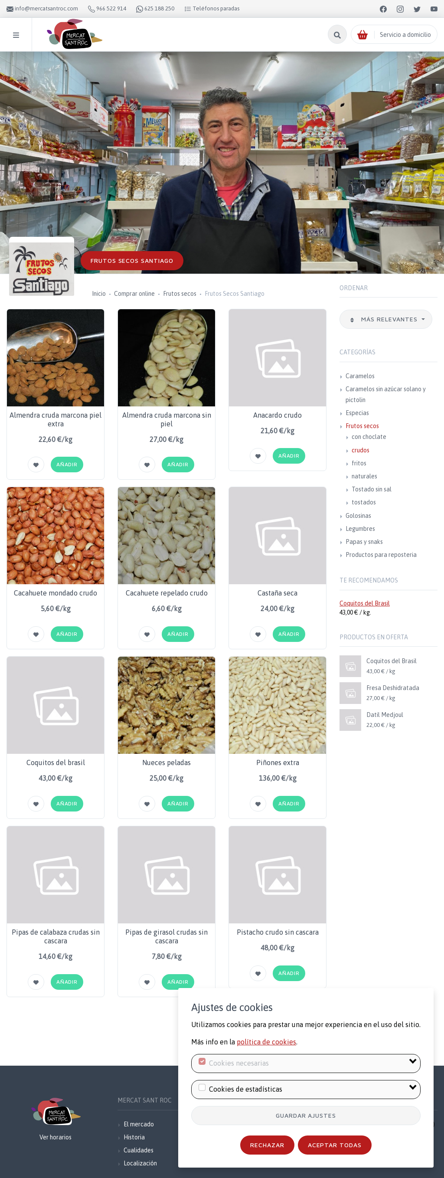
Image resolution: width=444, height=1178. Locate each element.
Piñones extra (277, 762)
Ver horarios (55, 1137)
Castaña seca (277, 593)
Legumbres (360, 528)
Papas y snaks (364, 541)
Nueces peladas (166, 762)
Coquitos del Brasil (365, 603)
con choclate (369, 436)
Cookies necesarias (239, 1063)
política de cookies (266, 1042)
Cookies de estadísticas (245, 1089)
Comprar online (134, 293)
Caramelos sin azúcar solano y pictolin (386, 394)
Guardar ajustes (306, 1115)
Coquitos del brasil (55, 762)
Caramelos (360, 376)
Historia (134, 1137)
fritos (359, 463)
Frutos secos (179, 293)
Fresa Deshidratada (392, 687)
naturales (364, 476)
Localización (140, 1163)
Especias (357, 412)
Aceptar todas (335, 1145)
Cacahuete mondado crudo (55, 593)
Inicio (99, 293)
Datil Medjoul (384, 714)
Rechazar (267, 1145)
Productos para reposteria (381, 554)
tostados (364, 502)
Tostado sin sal (372, 489)
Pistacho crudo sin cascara (278, 932)
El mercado (139, 1124)
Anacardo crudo (277, 415)
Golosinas (358, 515)
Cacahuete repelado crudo (167, 593)
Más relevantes (384, 319)
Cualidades (138, 1150)
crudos (360, 450)
